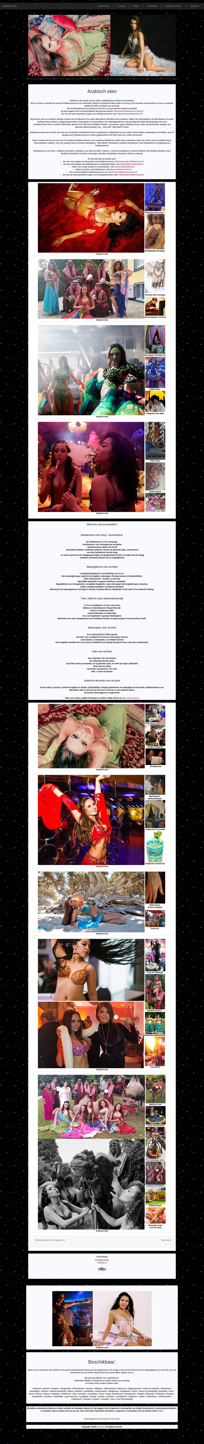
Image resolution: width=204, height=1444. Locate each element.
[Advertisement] (102, 1437)
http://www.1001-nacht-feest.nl (129, 164)
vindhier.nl (102, 1263)
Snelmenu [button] (195, 6)
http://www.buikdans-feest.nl (118, 169)
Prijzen (136, 6)
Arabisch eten (9, 6)
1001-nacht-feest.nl (130, 698)
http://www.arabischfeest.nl (123, 167)
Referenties (152, 6)
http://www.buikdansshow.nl (130, 114)
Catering (121, 6)
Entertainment (103, 6)
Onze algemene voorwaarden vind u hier (102, 1419)
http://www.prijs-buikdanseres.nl (129, 161)
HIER (161, 1411)
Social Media (102, 1257)
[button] (50, 1242)
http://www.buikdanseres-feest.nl (128, 111)
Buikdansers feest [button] (174, 6)
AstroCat (101, 1427)
